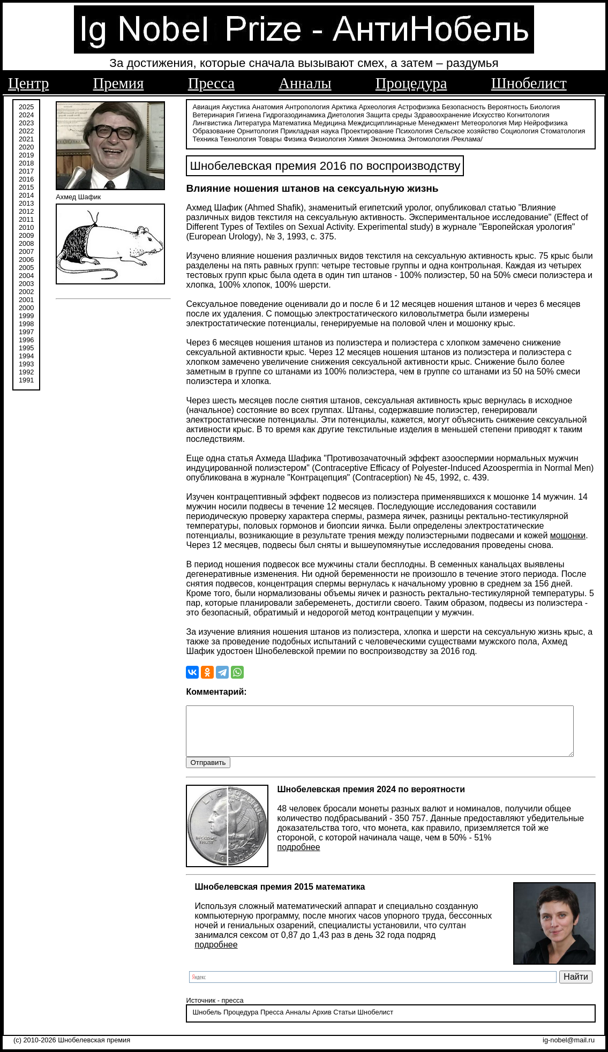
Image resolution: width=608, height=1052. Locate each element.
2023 (26, 122)
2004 (26, 274)
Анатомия (261, 106)
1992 (26, 371)
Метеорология (437, 122)
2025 (26, 106)
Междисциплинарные (335, 122)
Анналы (305, 83)
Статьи (339, 1022)
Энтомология (395, 138)
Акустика (230, 106)
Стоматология (512, 130)
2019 (26, 154)
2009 (26, 234)
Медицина (282, 122)
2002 (26, 291)
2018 (26, 162)
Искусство (483, 114)
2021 (26, 138)
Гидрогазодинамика (288, 114)
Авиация (200, 106)
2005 (26, 266)
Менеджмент (391, 122)
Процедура (411, 83)
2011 (26, 218)
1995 (26, 347)
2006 (26, 258)
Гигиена (242, 114)
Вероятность (502, 106)
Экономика (354, 138)
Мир (468, 122)
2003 (26, 283)
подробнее (293, 856)
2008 (26, 242)
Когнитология (522, 114)
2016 (26, 178)
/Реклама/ (433, 138)
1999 (26, 315)
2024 (26, 114)
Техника (550, 130)
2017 (26, 170)
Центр (28, 83)
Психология (364, 130)
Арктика (338, 106)
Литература (205, 122)
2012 (26, 210)
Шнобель (201, 1022)
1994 (26, 355)
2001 (26, 299)
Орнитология (207, 130)
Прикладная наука (259, 130)
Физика (262, 138)
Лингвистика (566, 114)
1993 (26, 363)
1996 (26, 339)
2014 (26, 194)
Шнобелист (529, 83)
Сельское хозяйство (416, 130)
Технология (205, 138)
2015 (26, 186)
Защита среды (384, 114)
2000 (26, 307)
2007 (26, 250)
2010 (26, 226)
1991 (26, 379)
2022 (26, 130)
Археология (371, 106)
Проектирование (317, 130)
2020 (26, 146)
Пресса (211, 83)
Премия (118, 83)
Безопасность (458, 106)
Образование (543, 122)
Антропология (302, 106)
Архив (316, 1022)
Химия (325, 138)
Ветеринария (208, 114)
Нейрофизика (498, 122)
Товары (237, 138)
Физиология (294, 138)
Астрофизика (413, 106)
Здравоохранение (436, 114)
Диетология (340, 114)
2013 (26, 202)
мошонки (445, 534)
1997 (26, 331)
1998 (26, 323)
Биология (539, 106)
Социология (470, 130)
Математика (245, 122)
